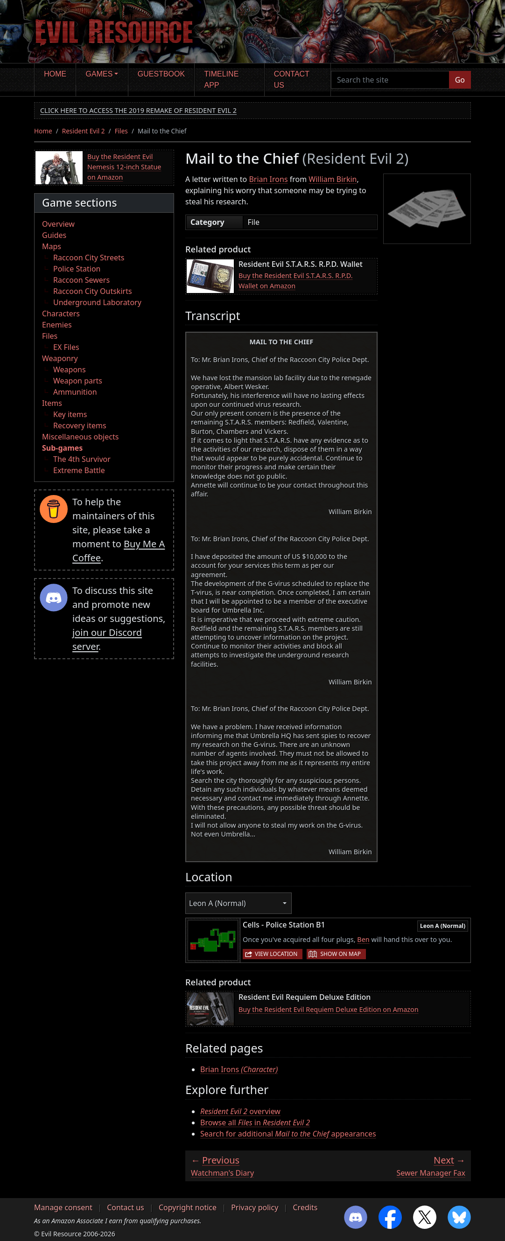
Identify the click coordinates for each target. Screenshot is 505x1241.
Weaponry (60, 358)
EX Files (66, 347)
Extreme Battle (79, 470)
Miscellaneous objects (80, 437)
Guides (54, 235)
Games (99, 74)
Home (55, 74)
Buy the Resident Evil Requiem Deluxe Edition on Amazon (328, 1009)
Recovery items (79, 425)
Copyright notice (188, 1207)
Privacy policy (254, 1207)
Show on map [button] (340, 954)
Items (52, 403)
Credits (305, 1207)
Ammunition (75, 392)
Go (460, 80)
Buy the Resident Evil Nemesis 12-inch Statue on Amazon (124, 166)
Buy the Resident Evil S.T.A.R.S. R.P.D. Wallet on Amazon (295, 280)
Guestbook (161, 74)
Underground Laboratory (97, 302)
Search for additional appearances (288, 1134)
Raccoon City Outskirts (92, 291)
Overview (58, 224)
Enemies (57, 325)
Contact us (291, 79)
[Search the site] (390, 80)
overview (240, 1111)
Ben (363, 939)
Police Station (77, 269)
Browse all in (255, 1122)
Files (121, 130)
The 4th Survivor (82, 459)
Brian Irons (268, 179)
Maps (51, 246)
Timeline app (221, 79)
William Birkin (333, 179)
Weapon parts (77, 381)
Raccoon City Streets (88, 257)
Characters (61, 313)
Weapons (69, 369)
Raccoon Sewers (81, 280)
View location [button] (276, 954)
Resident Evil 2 (83, 130)
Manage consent (63, 1207)
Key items (70, 414)
